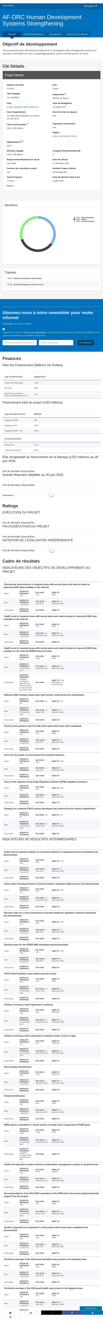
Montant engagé (15, 150)
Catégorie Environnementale (66, 150)
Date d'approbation (16, 112)
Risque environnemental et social (23, 159)
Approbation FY (15, 141)
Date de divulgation (62, 103)
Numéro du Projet (15, 85)
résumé (12, 34)
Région (56, 132)
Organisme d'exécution (64, 123)
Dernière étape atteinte (64, 168)
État (55, 85)
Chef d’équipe (13, 93)
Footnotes (7, 495)
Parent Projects (14, 177)
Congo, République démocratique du (22, 107)
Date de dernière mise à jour (66, 177)
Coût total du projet (17, 124)
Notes (10, 186)
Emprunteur (59, 94)
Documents (55, 34)
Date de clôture (60, 159)
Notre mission (8, 6)
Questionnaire (90, 1308)
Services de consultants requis (22, 168)
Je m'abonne (86, 342)
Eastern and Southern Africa (65, 136)
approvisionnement (33, 34)
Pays (9, 103)
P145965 (11, 180)
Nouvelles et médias (77, 34)
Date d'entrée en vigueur (65, 112)
